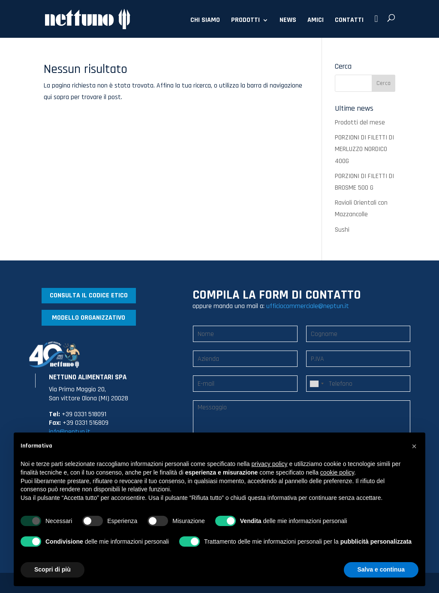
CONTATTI (349, 20)
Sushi (342, 229)
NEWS (288, 20)
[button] (414, 446)
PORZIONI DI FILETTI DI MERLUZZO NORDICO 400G (364, 149)
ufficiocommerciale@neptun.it (307, 306)
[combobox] (316, 383)
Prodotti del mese (360, 122)
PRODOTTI (245, 20)
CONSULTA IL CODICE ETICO (89, 295)
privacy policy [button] (270, 463)
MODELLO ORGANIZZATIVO (88, 317)
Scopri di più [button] (52, 569)
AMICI (315, 20)
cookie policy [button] (337, 472)
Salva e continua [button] (381, 569)
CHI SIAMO (205, 20)
